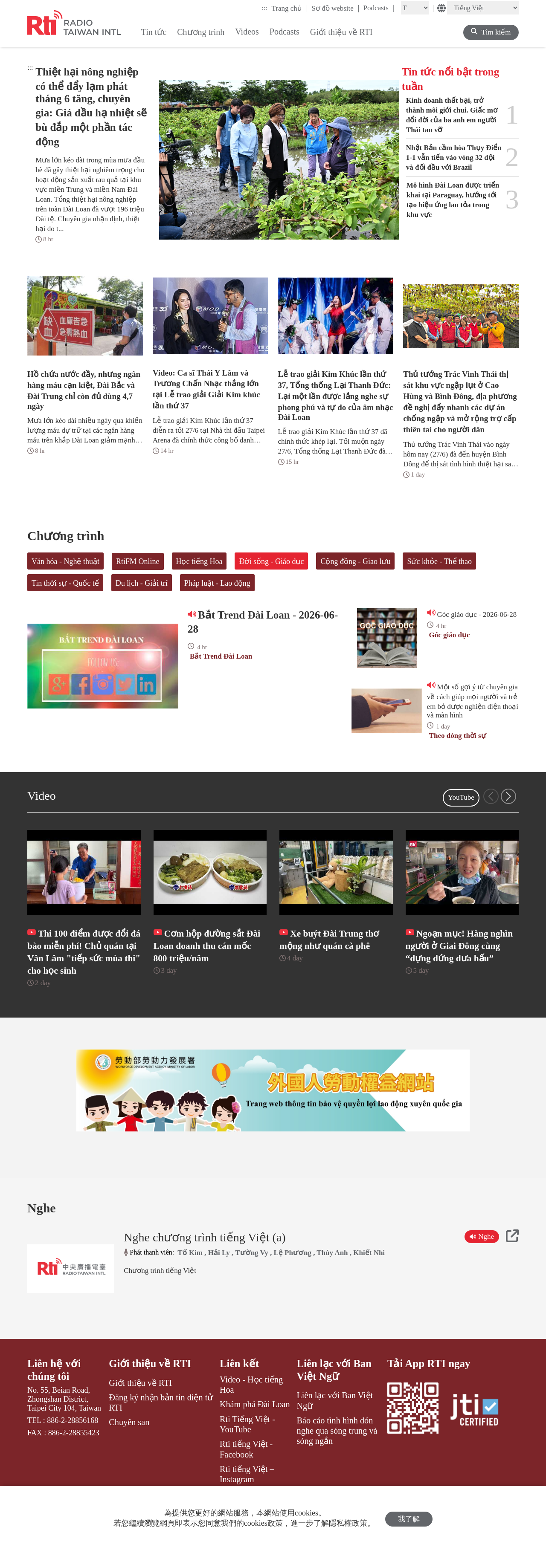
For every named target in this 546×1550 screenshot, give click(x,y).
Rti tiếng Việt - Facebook (246, 1465)
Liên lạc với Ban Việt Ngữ (334, 1386)
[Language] (483, 7)
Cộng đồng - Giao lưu (355, 561)
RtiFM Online (138, 561)
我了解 (409, 1518)
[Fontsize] (415, 7)
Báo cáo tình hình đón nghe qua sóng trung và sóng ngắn (337, 1447)
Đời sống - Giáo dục (271, 561)
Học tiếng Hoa (199, 561)
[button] (508, 796)
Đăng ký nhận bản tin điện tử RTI (161, 1419)
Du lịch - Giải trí (142, 583)
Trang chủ (290, 8)
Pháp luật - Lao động (217, 583)
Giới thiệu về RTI (150, 1379)
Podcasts (378, 7)
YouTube (461, 797)
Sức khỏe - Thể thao (439, 561)
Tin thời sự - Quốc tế (65, 583)
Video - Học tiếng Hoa (251, 1401)
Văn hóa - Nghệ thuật (65, 561)
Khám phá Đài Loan (255, 1421)
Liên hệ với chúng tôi (54, 1386)
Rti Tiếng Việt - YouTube (247, 1440)
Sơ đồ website (335, 8)
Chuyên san (129, 1438)
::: (264, 8)
